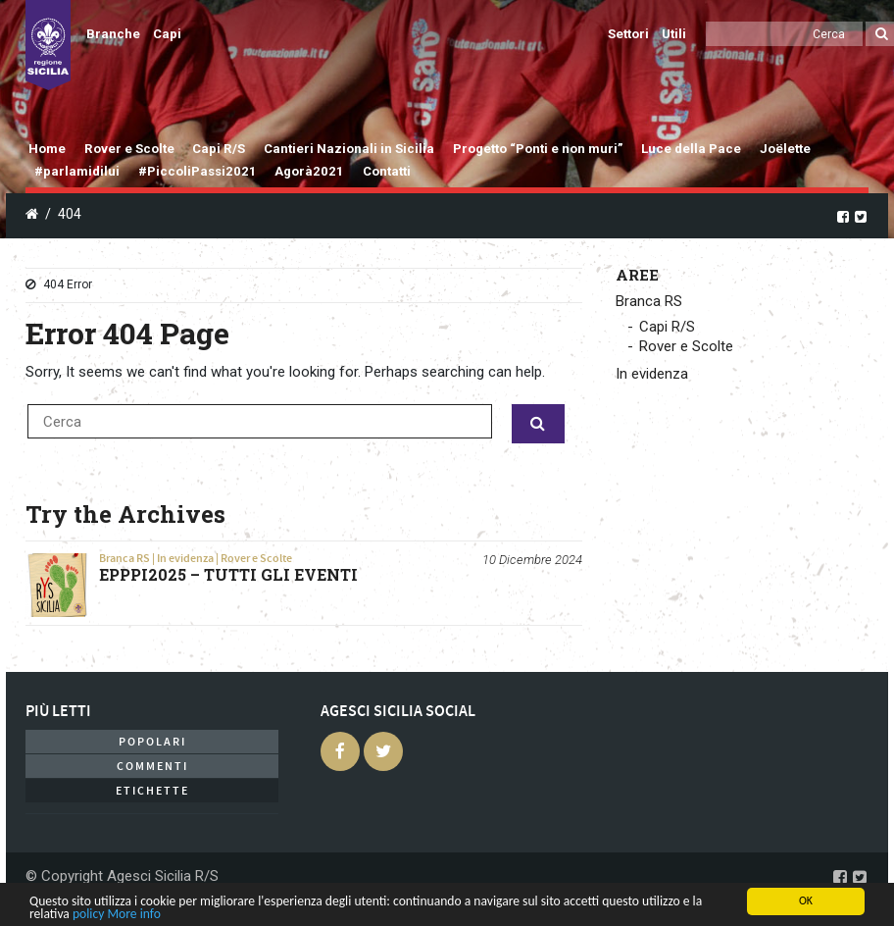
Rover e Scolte (129, 148)
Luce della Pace (691, 148)
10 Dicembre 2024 (532, 559)
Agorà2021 (309, 171)
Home (47, 148)
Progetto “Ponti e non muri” (538, 148)
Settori (628, 33)
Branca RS (124, 558)
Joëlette (785, 148)
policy (88, 913)
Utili (674, 33)
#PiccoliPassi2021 (197, 171)
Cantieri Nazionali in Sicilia (349, 148)
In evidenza (185, 558)
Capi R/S (218, 148)
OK (806, 900)
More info (133, 913)
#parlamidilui (77, 171)
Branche (113, 33)
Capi (167, 33)
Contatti (387, 171)
